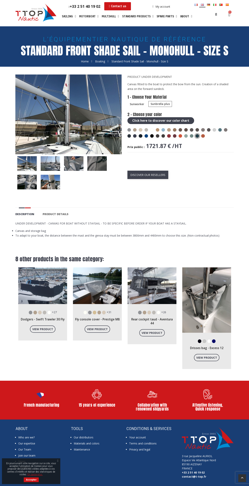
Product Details (55, 214)
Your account (137, 437)
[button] (117, 6)
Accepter (31, 479)
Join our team (26, 455)
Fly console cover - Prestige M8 (97, 319)
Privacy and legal (139, 449)
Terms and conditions (143, 443)
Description (24, 214)
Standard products (138, 16)
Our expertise (26, 443)
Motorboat (89, 16)
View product (42, 329)
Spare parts (167, 16)
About (186, 16)
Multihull (110, 16)
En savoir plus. (35, 474)
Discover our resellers (147, 175)
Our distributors (83, 437)
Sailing (69, 16)
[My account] (161, 6)
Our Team (24, 449)
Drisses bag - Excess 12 (207, 348)
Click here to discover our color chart (160, 121)
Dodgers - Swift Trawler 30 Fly (43, 319)
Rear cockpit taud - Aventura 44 (152, 321)
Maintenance (82, 449)
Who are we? (26, 437)
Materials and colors (86, 443)
